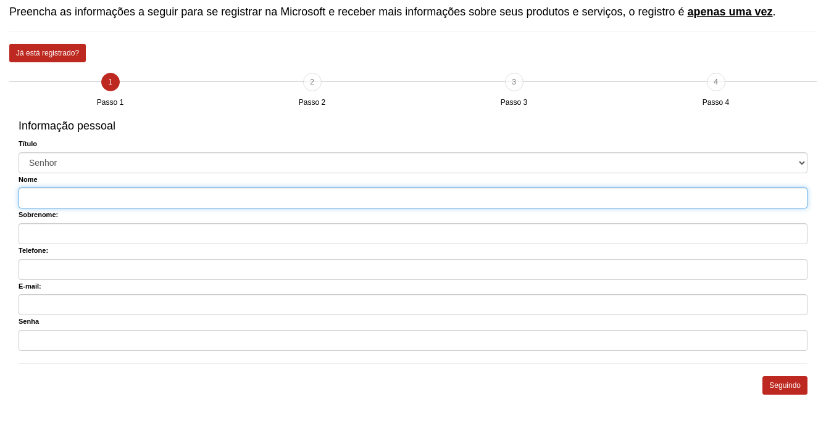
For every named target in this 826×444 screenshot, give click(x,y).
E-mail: (30, 286)
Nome (28, 179)
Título (28, 143)
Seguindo (785, 385)
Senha (29, 321)
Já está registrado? (47, 53)
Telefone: (33, 250)
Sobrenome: (38, 214)
